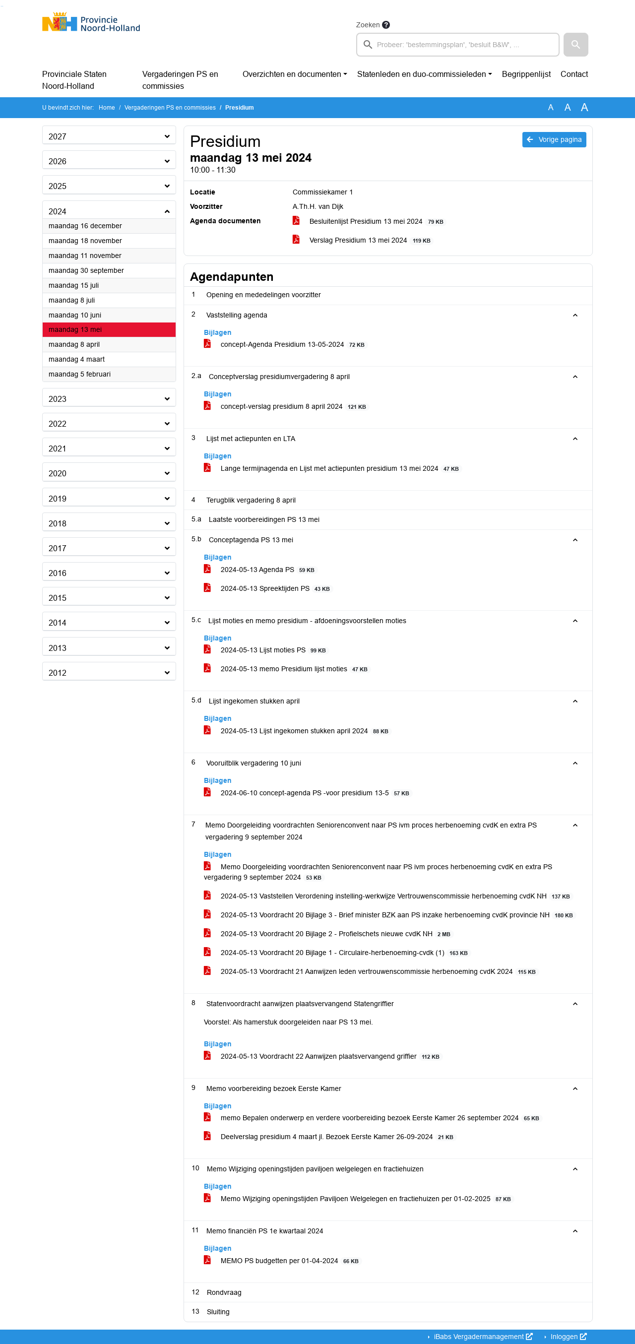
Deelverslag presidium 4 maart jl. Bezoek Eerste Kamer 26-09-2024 (330, 1137)
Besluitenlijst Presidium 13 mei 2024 (369, 221)
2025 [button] (57, 186)
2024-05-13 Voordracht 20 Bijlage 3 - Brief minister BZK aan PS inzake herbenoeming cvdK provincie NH (390, 915)
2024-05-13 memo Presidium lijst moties (287, 669)
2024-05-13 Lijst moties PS (266, 650)
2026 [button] (57, 161)
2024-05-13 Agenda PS (261, 570)
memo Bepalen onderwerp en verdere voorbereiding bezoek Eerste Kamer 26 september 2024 (373, 1118)
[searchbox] (458, 45)
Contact (574, 74)
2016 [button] (57, 573)
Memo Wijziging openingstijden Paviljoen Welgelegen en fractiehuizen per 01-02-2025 (359, 1199)
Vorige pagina (554, 139)
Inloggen (568, 1337)
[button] (576, 45)
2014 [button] (57, 623)
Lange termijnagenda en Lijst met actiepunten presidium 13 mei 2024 (333, 468)
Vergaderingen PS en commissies (180, 80)
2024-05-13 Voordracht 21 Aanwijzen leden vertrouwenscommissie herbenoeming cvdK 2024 (371, 971)
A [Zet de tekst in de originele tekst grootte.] (551, 107)
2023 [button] (57, 399)
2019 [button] (57, 499)
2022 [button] (57, 424)
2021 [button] (57, 449)
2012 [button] (57, 673)
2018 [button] (57, 523)
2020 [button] (57, 473)
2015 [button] (57, 598)
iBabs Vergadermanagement (482, 1337)
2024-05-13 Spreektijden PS (268, 588)
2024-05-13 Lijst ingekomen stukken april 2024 (298, 731)
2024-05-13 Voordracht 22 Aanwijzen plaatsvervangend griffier (323, 1056)
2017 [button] (57, 548)
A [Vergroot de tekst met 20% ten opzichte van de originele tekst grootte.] (568, 107)
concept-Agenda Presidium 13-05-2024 (286, 344)
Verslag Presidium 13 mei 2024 (363, 240)
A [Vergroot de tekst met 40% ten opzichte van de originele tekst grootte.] (584, 108)
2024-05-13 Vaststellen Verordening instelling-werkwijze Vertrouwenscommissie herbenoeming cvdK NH (388, 896)
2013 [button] (57, 648)
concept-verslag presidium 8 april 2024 (287, 406)
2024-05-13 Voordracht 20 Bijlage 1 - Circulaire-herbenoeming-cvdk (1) (337, 953)
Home (107, 107)
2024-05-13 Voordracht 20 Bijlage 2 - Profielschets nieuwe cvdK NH (329, 934)
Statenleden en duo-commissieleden (421, 74)
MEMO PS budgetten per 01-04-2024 (283, 1261)
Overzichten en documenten (292, 74)
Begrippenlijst (526, 74)
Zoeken (368, 25)
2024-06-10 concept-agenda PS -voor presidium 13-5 (308, 793)
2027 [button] (57, 136)
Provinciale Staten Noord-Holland (74, 80)
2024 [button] (57, 211)
